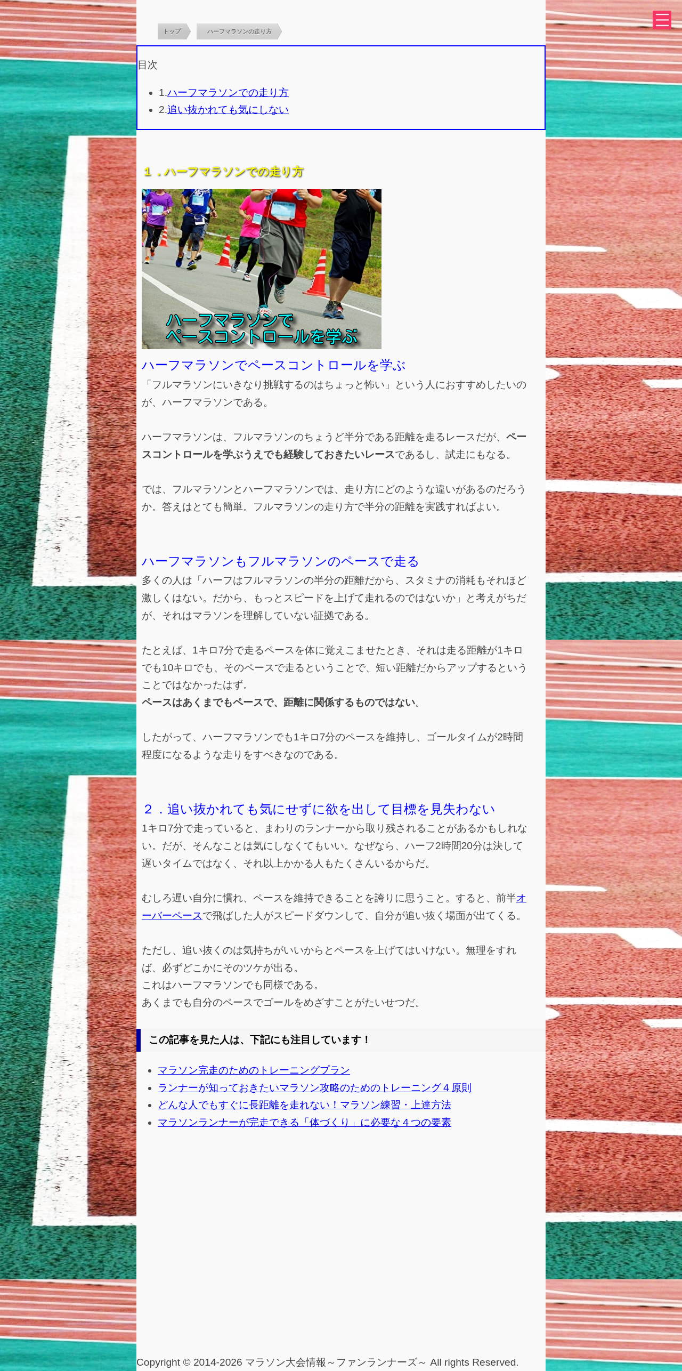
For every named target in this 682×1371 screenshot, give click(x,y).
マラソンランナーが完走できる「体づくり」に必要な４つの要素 (304, 1122)
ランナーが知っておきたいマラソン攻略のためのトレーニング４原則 (315, 1087)
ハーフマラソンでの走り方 (228, 92)
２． (154, 809)
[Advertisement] (341, 1274)
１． (153, 171)
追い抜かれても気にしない (228, 109)
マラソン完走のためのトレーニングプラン (254, 1070)
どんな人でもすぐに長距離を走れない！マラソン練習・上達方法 (304, 1104)
